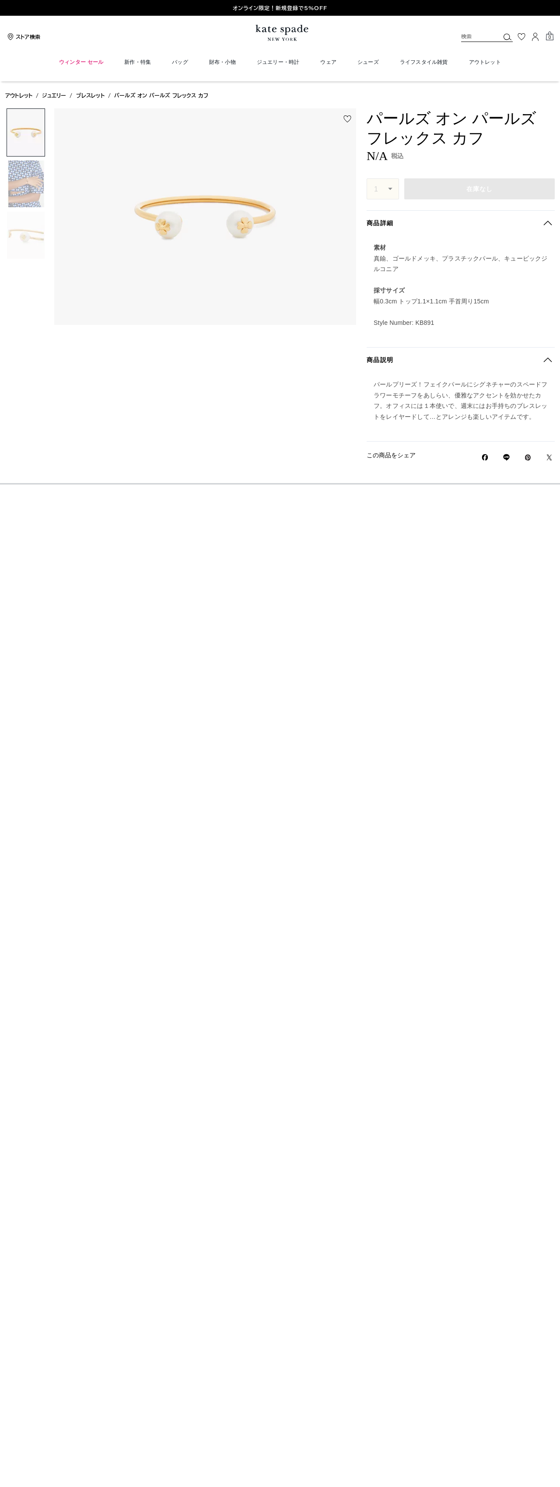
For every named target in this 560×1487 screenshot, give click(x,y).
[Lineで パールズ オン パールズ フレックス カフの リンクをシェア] (506, 457)
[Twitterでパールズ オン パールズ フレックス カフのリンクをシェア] (549, 457)
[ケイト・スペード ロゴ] (280, 33)
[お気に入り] (521, 36)
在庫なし (479, 188)
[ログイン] (535, 36)
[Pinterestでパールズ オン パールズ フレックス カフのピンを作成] (527, 457)
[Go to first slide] (549, 8)
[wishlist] (347, 118)
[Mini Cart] (549, 36)
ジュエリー (54, 95)
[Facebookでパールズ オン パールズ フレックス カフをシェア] (485, 457)
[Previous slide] (11, 8)
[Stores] (22, 36)
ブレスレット (90, 95)
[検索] (473, 36)
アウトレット (18, 95)
